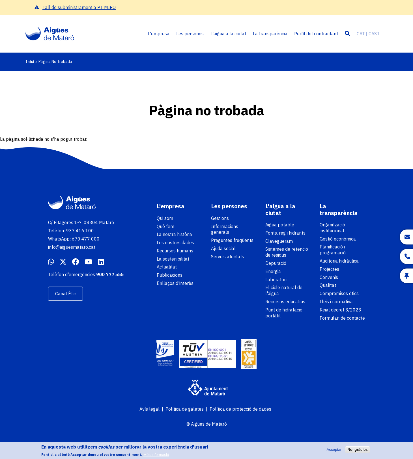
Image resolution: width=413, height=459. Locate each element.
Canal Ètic (65, 293)
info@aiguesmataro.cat (71, 247)
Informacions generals (224, 229)
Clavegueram (279, 241)
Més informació (156, 456)
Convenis (329, 277)
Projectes (329, 269)
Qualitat (328, 285)
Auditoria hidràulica (339, 261)
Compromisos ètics (339, 293)
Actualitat (167, 267)
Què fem (165, 226)
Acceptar (334, 451)
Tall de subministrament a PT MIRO (79, 7)
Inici (29, 61)
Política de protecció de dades (240, 409)
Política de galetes (184, 409)
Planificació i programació (333, 250)
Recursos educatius (285, 301)
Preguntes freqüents (232, 240)
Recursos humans (175, 251)
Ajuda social (223, 248)
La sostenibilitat (173, 259)
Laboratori (276, 279)
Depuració (275, 263)
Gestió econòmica (338, 239)
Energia (273, 271)
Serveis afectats (227, 256)
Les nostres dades (175, 242)
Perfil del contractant (316, 33)
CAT (361, 33)
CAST (374, 33)
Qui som (165, 218)
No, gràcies (357, 451)
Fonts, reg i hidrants (285, 233)
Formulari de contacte (342, 318)
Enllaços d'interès (175, 283)
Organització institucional (332, 227)
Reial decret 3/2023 (340, 310)
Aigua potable (279, 225)
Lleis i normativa (336, 301)
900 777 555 (110, 274)
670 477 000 (86, 239)
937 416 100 (80, 230)
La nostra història (174, 234)
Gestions (220, 218)
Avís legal (149, 409)
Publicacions (169, 275)
